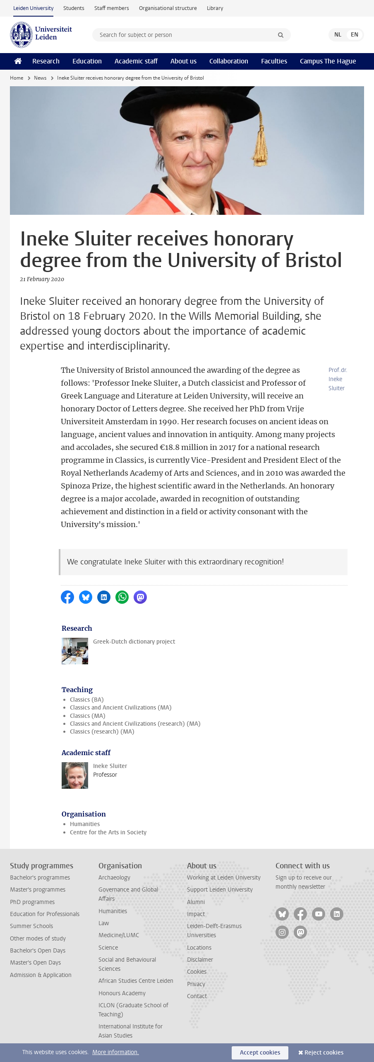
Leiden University (33, 8)
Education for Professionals (44, 914)
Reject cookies (323, 1053)
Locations (199, 948)
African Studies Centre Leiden (135, 981)
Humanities (85, 824)
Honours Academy (122, 993)
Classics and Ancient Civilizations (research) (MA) (135, 724)
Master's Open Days (35, 963)
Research (46, 61)
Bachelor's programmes (40, 878)
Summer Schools (31, 926)
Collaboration (228, 61)
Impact (196, 914)
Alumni (196, 902)
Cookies (196, 972)
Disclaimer (200, 960)
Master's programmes (37, 890)
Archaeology (114, 878)
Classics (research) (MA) (102, 732)
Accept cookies (260, 1053)
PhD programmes (32, 902)
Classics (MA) (87, 716)
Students (73, 8)
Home (16, 78)
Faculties (274, 61)
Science (108, 948)
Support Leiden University (220, 890)
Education (87, 61)
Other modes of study (38, 939)
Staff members (111, 8)
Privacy (196, 984)
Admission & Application (41, 975)
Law (103, 923)
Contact (197, 996)
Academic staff (136, 61)
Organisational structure (168, 8)
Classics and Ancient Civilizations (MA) (121, 708)
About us (183, 61)
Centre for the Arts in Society (108, 832)
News (40, 78)
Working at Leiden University (224, 878)
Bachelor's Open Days (37, 951)
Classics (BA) (87, 700)
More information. (115, 1052)
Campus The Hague (328, 61)
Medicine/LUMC (118, 935)
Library (215, 8)
